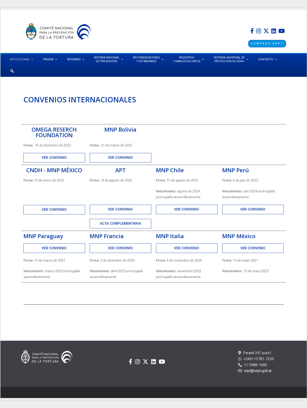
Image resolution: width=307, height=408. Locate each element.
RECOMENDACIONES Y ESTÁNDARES (148, 59)
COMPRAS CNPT (267, 43)
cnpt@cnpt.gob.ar (257, 371)
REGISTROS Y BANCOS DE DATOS (189, 59)
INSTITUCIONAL (22, 59)
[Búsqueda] (12, 71)
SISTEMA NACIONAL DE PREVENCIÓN (109, 59)
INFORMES (76, 59)
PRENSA (50, 59)
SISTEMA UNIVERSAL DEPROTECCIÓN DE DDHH (231, 59)
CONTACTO (267, 59)
